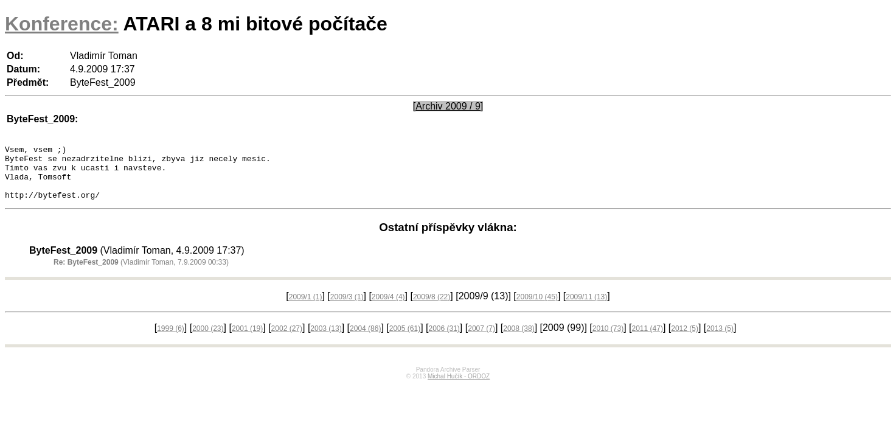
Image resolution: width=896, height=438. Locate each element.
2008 (518, 339)
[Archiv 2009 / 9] (448, 106)
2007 (481, 339)
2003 (325, 339)
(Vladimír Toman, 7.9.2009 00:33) (141, 273)
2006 (443, 339)
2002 (286, 339)
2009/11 (586, 308)
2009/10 (537, 308)
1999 (170, 339)
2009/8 (431, 308)
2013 (720, 339)
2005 (404, 339)
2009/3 (347, 308)
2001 (247, 339)
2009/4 (388, 308)
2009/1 (305, 308)
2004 (365, 339)
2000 (207, 339)
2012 (684, 339)
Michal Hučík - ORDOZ (459, 387)
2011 (647, 339)
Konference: (62, 24)
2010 (607, 339)
